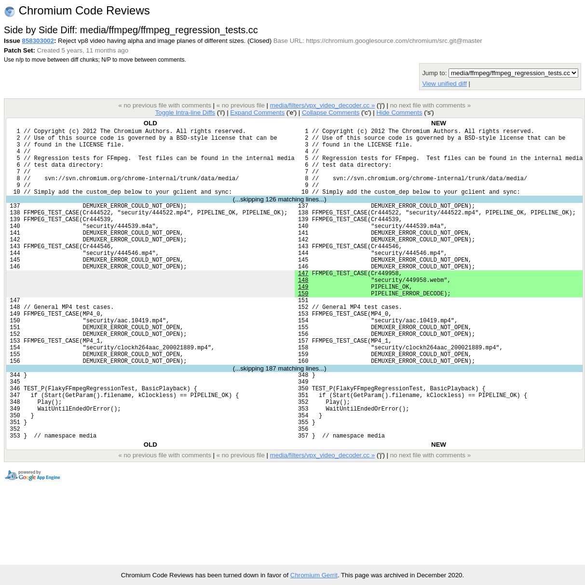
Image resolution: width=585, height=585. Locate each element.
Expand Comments (257, 112)
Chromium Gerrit (314, 575)
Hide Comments (399, 112)
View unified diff (444, 83)
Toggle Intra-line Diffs (185, 112)
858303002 (38, 40)
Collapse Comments (330, 112)
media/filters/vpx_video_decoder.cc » (322, 105)
